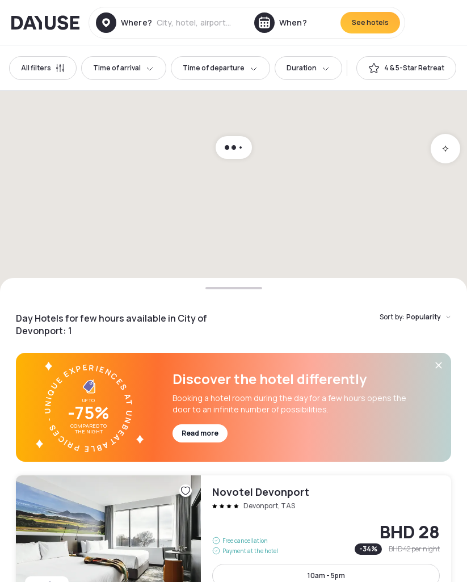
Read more (200, 433)
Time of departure (220, 68)
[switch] (406, 68)
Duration (308, 68)
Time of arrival (123, 68)
